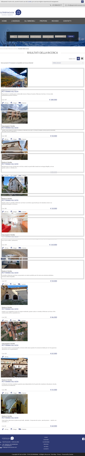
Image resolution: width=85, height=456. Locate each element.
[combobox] (23, 36)
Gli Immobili (29, 21)
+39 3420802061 (14, 444)
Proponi (43, 21)
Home (4, 21)
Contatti (67, 21)
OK (82, 1)
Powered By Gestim (67, 454)
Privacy (59, 454)
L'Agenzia (15, 21)
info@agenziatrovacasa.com (75, 5)
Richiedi (55, 21)
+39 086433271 (8, 445)
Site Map (53, 454)
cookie (30, 1)
